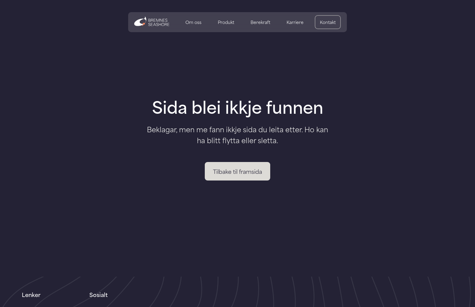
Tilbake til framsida (237, 171)
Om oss (193, 22)
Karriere (295, 22)
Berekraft (260, 22)
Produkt (226, 22)
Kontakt (328, 22)
